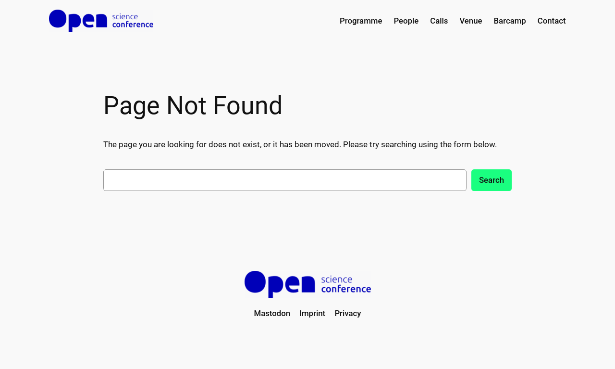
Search (491, 180)
